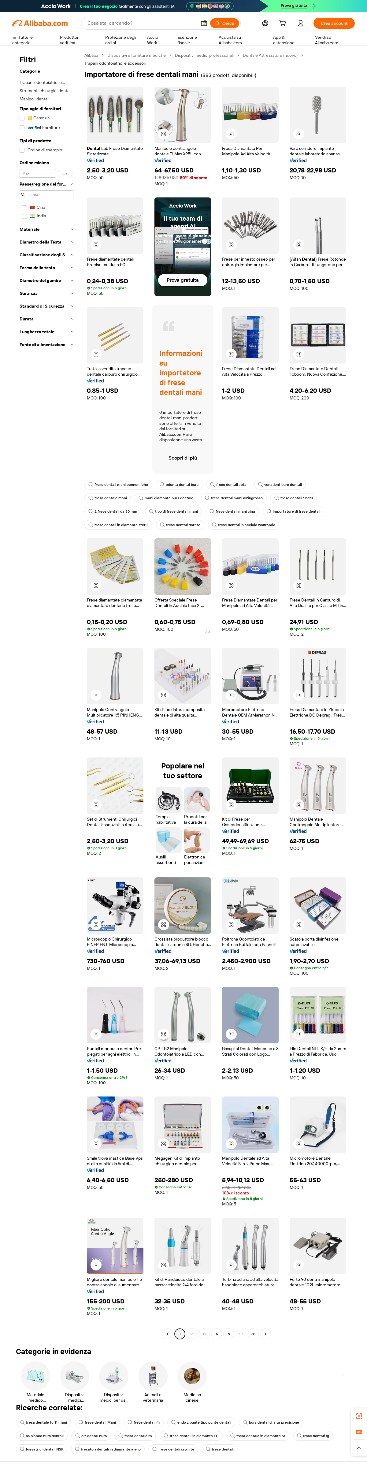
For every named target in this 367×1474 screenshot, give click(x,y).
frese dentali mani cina (232, 511)
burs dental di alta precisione (271, 1422)
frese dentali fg (144, 1422)
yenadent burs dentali (280, 484)
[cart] (283, 24)
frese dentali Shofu (293, 498)
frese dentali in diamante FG (191, 1435)
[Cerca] (224, 23)
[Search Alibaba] (141, 23)
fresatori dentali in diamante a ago (108, 1449)
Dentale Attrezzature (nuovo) (270, 55)
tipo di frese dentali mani (173, 511)
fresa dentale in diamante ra (257, 1435)
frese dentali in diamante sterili (118, 524)
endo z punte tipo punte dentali (201, 1422)
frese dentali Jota (228, 484)
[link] (359, 1416)
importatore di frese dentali (294, 511)
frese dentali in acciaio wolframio (243, 524)
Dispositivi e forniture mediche (136, 55)
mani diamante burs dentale (166, 498)
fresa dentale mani (107, 498)
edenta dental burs (179, 484)
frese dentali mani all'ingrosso (234, 498)
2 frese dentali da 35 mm (112, 511)
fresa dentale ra (135, 1435)
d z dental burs (91, 1435)
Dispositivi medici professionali (204, 55)
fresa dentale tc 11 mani (43, 1422)
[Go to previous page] (167, 1333)
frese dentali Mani (97, 1422)
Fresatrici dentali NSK (41, 1449)
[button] (204, 23)
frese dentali (220, 1449)
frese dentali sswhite (173, 1449)
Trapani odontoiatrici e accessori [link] (115, 63)
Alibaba (91, 55)
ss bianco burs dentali (42, 1435)
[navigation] (46, 695)
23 (253, 1334)
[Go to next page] (265, 1333)
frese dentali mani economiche (118, 484)
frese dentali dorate (180, 524)
